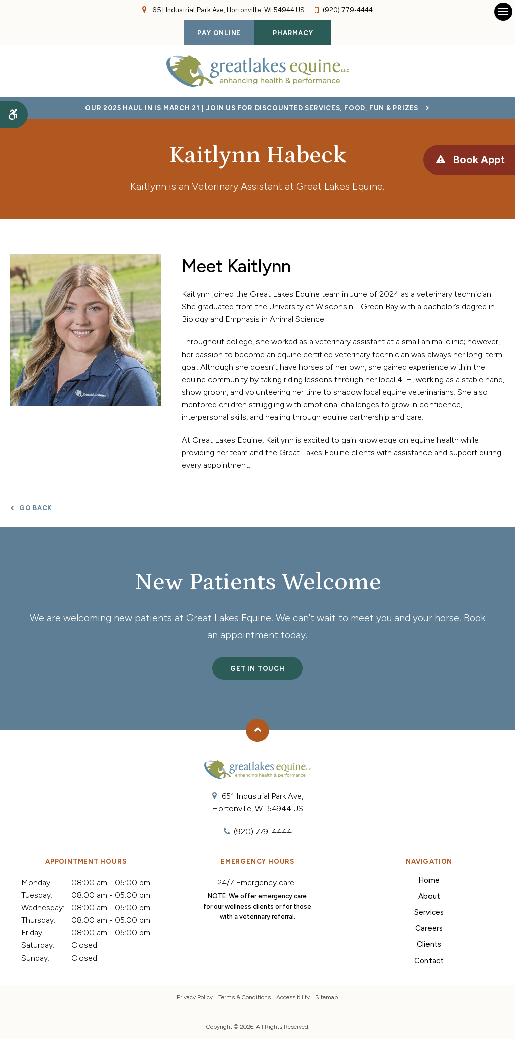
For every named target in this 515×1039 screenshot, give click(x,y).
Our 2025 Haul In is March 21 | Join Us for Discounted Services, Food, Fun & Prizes (251, 108)
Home (429, 880)
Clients (429, 944)
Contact (429, 960)
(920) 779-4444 (348, 10)
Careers (429, 928)
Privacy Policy (195, 997)
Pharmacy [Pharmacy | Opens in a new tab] (293, 33)
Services (429, 912)
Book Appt (479, 159)
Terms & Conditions (244, 997)
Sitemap (326, 997)
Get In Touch (257, 668)
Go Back (35, 508)
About (429, 896)
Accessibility (293, 997)
